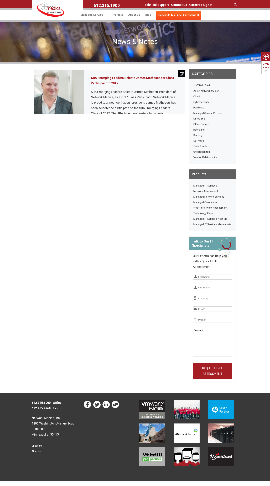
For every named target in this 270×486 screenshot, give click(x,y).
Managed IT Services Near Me (210, 218)
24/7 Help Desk (201, 85)
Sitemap (36, 456)
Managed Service (91, 14)
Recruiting (199, 129)
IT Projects (115, 14)
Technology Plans (203, 213)
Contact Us (179, 5)
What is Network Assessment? (211, 207)
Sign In (207, 5)
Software (198, 140)
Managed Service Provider (208, 113)
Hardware (198, 107)
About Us (134, 14)
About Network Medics (206, 91)
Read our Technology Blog (116, 410)
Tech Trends (200, 146)
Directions (37, 451)
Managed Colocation (205, 202)
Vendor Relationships (205, 157)
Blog (148, 14)
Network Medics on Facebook (88, 410)
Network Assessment (205, 191)
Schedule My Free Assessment (178, 15)
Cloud (196, 96)
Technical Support (156, 5)
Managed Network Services (208, 196)
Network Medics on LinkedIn (106, 410)
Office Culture (201, 124)
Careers (194, 5)
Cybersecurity (201, 102)
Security (197, 135)
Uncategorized (201, 151)
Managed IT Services (205, 185)
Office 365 (199, 118)
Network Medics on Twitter (97, 410)
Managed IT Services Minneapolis (212, 224)
